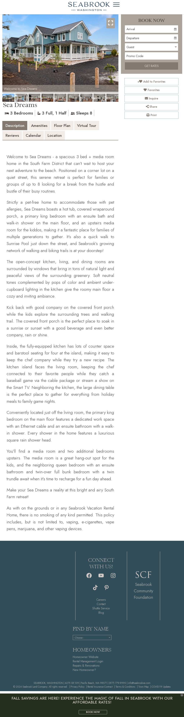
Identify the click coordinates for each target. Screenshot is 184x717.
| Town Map (143, 689)
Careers (101, 602)
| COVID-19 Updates (160, 689)
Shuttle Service (101, 611)
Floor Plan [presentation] (74, 126)
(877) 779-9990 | (118, 685)
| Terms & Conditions (124, 689)
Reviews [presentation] (45, 137)
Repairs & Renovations (86, 668)
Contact (101, 606)
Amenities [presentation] (46, 126)
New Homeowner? (84, 672)
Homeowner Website (85, 659)
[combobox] (92, 640)
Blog (101, 615)
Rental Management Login (88, 664)
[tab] (17, 126)
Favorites (152, 90)
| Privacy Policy (76, 689)
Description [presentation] (17, 126)
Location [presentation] (95, 137)
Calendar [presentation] (70, 137)
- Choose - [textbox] (79, 640)
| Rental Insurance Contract (99, 689)
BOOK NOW (93, 712)
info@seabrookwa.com (139, 685)
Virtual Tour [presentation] (17, 137)
